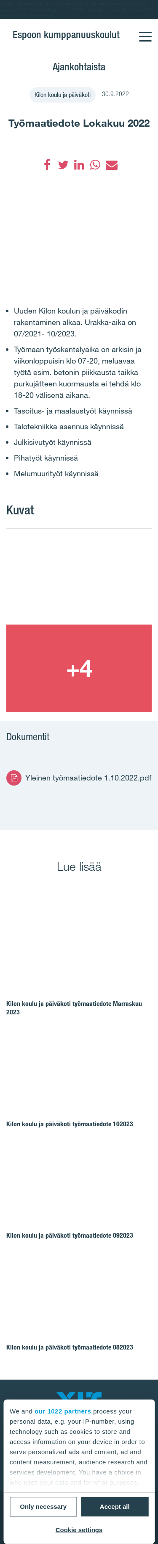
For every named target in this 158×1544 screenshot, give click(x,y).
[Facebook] (47, 165)
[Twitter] (63, 165)
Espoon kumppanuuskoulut (66, 34)
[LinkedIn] (79, 165)
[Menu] (145, 31)
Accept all (115, 1506)
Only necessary (43, 1506)
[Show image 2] (79, 668)
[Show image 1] (79, 581)
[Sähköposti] (111, 165)
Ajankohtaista (79, 67)
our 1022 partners (63, 1411)
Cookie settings (79, 1529)
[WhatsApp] (95, 165)
